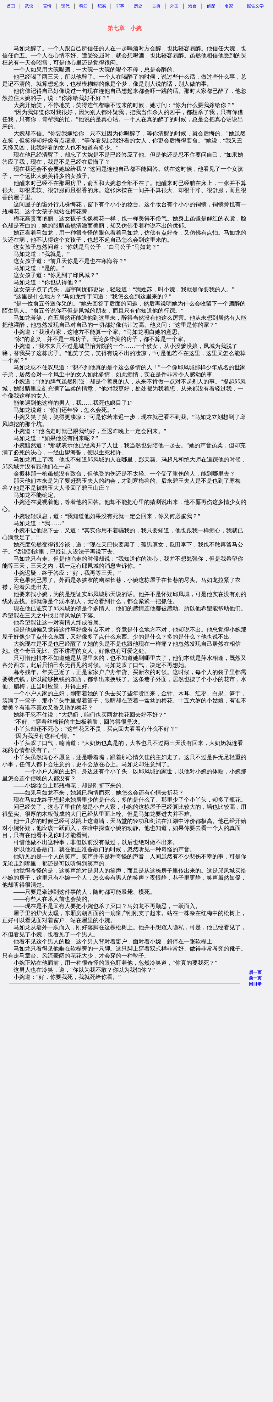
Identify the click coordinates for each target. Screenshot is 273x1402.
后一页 (255, 972)
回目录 (255, 983)
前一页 (255, 978)
